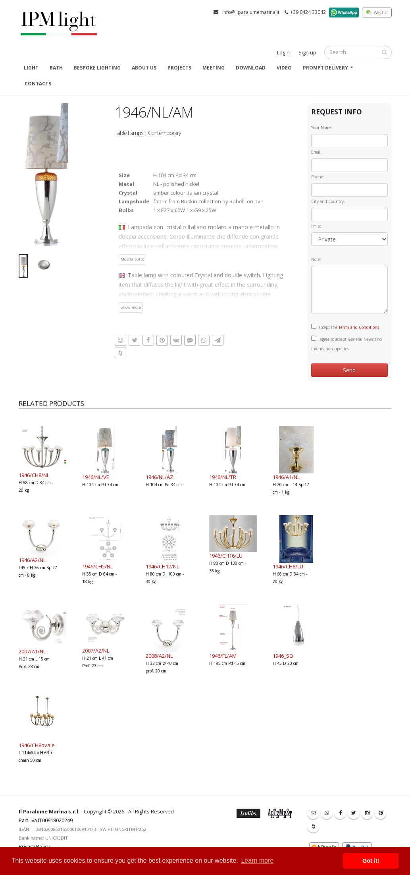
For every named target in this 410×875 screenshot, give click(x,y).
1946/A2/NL (32, 560)
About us (144, 67)
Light (31, 67)
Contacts (38, 83)
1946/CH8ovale (37, 745)
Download (251, 67)
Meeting (213, 67)
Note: (316, 259)
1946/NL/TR (222, 477)
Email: (317, 152)
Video (284, 67)
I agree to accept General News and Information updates (346, 344)
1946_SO (283, 655)
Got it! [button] (370, 861)
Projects (179, 67)
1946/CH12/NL (162, 566)
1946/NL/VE (95, 477)
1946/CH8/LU (288, 566)
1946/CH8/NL (34, 475)
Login (283, 52)
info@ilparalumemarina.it (250, 12)
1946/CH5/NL (97, 566)
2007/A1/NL (32, 651)
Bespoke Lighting (97, 67)
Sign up (307, 52)
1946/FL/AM (223, 655)
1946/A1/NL (286, 477)
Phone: (317, 177)
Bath (56, 67)
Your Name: (322, 127)
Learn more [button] (257, 860)
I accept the (345, 327)
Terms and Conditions (359, 327)
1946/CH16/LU (226, 555)
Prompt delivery (325, 67)
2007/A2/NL (95, 650)
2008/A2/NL (159, 655)
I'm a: (316, 226)
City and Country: (328, 201)
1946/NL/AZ (159, 477)
